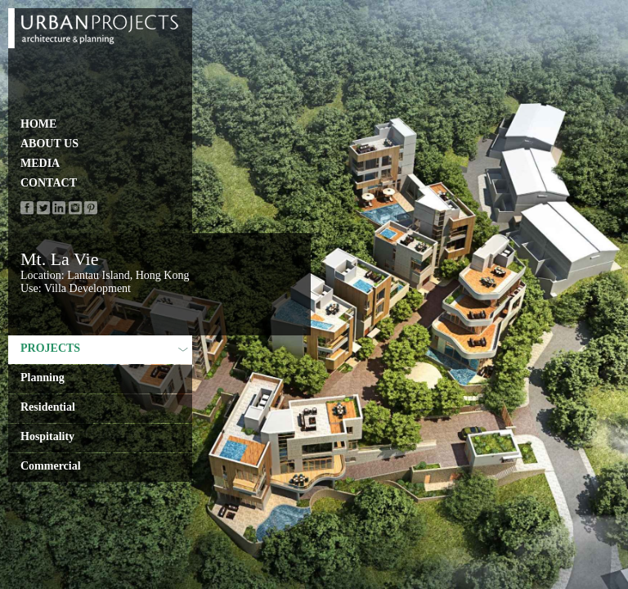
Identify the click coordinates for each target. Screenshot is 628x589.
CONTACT (48, 183)
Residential (47, 407)
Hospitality (47, 436)
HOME (38, 124)
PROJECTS (104, 348)
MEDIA (40, 163)
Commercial (50, 466)
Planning (42, 377)
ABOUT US (49, 143)
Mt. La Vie (59, 259)
